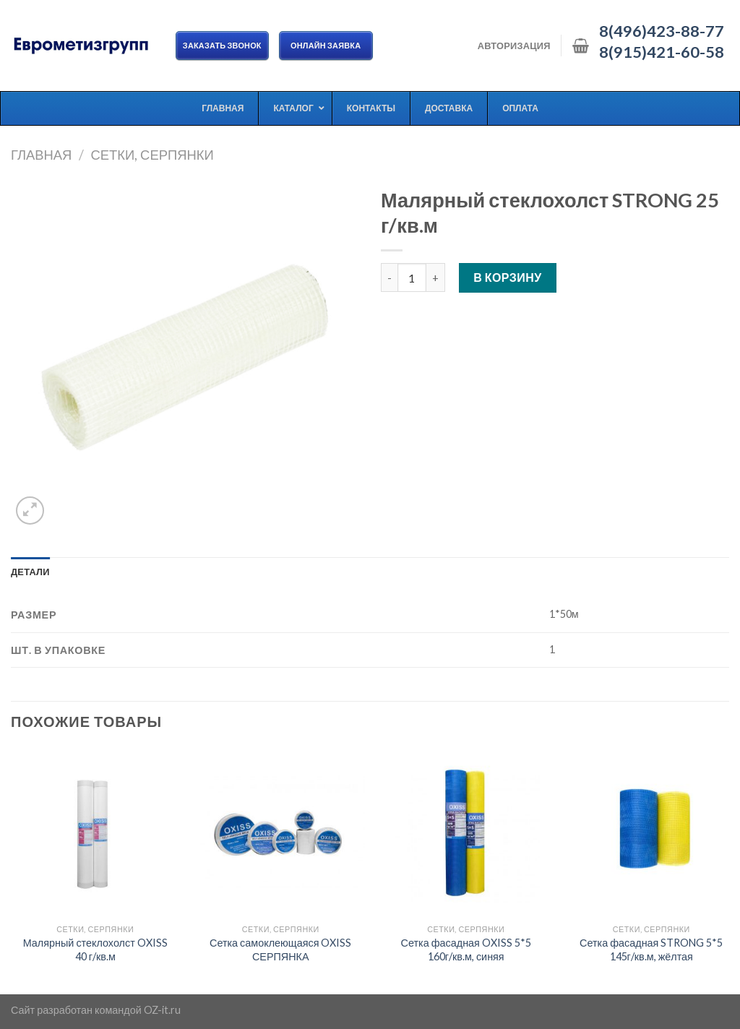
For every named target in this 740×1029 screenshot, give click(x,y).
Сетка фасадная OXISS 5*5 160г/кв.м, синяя (466, 950)
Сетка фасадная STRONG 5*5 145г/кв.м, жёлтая (651, 950)
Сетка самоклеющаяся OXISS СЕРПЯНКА (281, 950)
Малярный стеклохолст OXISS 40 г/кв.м (95, 950)
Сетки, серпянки (151, 155)
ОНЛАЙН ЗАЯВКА (326, 45)
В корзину (507, 277)
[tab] (30, 571)
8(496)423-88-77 (661, 31)
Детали (30, 571)
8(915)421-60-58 (661, 52)
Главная (41, 155)
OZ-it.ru (162, 1010)
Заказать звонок (222, 45)
